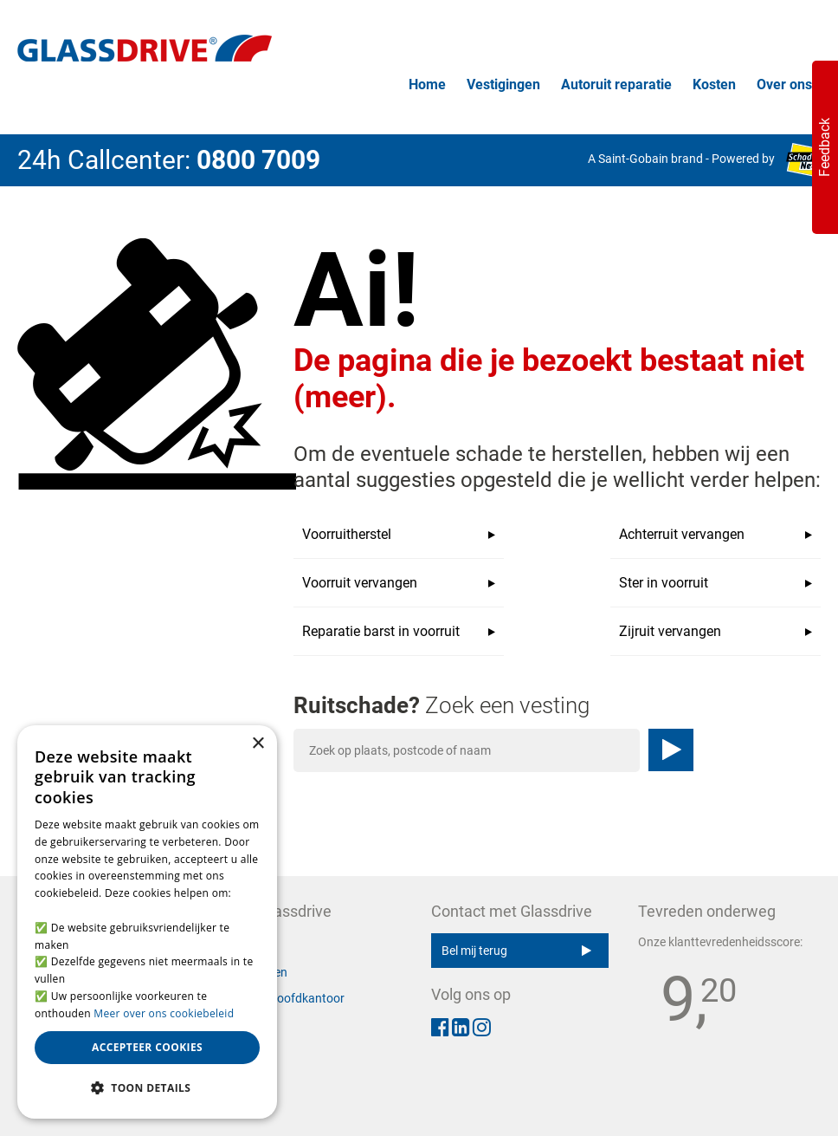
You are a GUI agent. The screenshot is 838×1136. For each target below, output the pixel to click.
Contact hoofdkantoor (284, 998)
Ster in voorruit (715, 583)
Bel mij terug (516, 950)
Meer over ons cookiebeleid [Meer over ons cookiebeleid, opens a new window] (163, 1013)
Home (427, 84)
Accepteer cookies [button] (147, 1047)
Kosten (714, 84)
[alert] (147, 922)
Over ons (784, 84)
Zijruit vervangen (715, 632)
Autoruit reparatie (616, 84)
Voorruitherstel (398, 535)
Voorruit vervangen (398, 583)
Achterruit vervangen (715, 535)
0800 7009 (258, 160)
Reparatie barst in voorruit (398, 632)
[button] (147, 1088)
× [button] (257, 743)
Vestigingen (503, 84)
